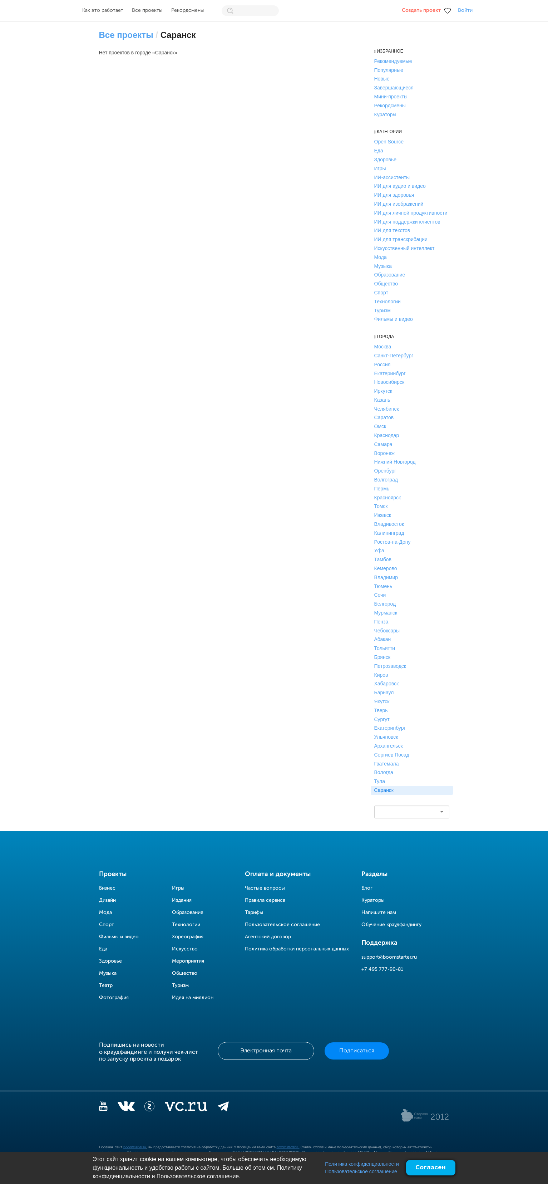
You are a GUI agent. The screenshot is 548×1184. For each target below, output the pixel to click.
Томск (381, 506)
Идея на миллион (192, 997)
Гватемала (386, 764)
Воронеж (384, 453)
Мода (380, 257)
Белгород (385, 604)
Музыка (383, 266)
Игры (380, 168)
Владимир (386, 577)
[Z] (149, 1108)
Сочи (380, 595)
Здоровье (385, 159)
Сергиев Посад (392, 755)
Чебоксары (387, 630)
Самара (383, 444)
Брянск (382, 657)
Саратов (384, 417)
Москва (382, 346)
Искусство (185, 948)
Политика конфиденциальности (362, 1164)
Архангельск (388, 746)
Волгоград (386, 480)
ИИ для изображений (399, 204)
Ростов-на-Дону (392, 542)
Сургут (382, 719)
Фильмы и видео (393, 319)
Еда (378, 150)
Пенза (381, 622)
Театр (106, 985)
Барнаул (384, 692)
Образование (389, 275)
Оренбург (385, 471)
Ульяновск (386, 737)
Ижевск (382, 515)
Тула (379, 781)
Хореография (187, 936)
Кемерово (385, 568)
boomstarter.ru (134, 1147)
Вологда (383, 772)
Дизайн (107, 900)
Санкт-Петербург (394, 355)
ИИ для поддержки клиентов (407, 222)
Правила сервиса (265, 900)
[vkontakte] (126, 1108)
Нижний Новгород (395, 462)
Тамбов (382, 559)
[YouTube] (103, 1108)
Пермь (382, 488)
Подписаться (356, 1051)
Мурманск (386, 613)
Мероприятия (188, 961)
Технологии (387, 301)
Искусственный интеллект (404, 248)
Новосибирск (389, 382)
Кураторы (385, 114)
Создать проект (421, 10)
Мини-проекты (391, 96)
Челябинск (386, 409)
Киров (381, 675)
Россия (382, 364)
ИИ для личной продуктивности (411, 213)
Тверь (381, 710)
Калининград (389, 533)
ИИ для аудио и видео (400, 186)
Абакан (382, 639)
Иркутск (383, 391)
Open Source (389, 142)
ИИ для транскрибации (401, 239)
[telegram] (223, 1108)
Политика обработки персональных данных (297, 948)
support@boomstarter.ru (389, 957)
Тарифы (254, 912)
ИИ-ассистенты (392, 177)
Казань (382, 400)
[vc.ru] (185, 1108)
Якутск (382, 701)
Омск (380, 426)
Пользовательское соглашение (361, 1171)
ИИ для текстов (392, 230)
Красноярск (387, 497)
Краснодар (386, 435)
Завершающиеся (394, 87)
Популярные (388, 70)
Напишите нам (378, 912)
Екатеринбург (390, 373)
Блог (366, 888)
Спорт (381, 292)
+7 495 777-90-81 (382, 969)
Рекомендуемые (393, 61)
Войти (465, 10)
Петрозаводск (390, 666)
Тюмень (383, 586)
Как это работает (102, 10)
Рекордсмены (187, 10)
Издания (182, 900)
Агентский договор (268, 936)
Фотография (114, 997)
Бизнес (107, 888)
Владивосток (389, 524)
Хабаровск (386, 683)
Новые (382, 79)
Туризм (382, 310)
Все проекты (147, 10)
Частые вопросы (265, 888)
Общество (386, 284)
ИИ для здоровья (394, 195)
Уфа (379, 550)
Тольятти (384, 648)
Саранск (384, 790)
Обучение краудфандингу (391, 924)
